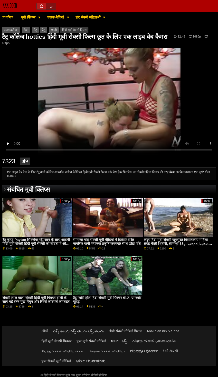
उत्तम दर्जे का (11, 30)
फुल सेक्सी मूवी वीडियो (56, 361)
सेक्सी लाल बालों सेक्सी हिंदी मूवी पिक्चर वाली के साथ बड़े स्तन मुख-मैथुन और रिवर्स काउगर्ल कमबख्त (35, 300)
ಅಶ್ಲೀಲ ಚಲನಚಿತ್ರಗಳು (90, 361)
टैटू (35, 30)
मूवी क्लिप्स (28, 17)
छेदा (26, 30)
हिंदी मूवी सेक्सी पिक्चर (56, 341)
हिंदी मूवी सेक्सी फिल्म (74, 30)
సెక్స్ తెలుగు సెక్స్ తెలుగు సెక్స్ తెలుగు (78, 331)
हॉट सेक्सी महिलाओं (88, 17)
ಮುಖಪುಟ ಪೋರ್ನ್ (144, 351)
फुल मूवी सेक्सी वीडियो (91, 341)
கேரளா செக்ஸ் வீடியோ (107, 351)
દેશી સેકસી (170, 351)
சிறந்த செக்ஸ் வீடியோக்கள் (62, 351)
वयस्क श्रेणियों (56, 17)
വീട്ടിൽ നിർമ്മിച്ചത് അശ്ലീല (154, 341)
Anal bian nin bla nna (163, 331)
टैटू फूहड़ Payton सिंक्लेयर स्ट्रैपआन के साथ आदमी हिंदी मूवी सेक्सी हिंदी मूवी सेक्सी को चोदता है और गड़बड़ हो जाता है (36, 244)
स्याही (54, 30)
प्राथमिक (7, 17)
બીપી (44, 331)
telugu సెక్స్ (119, 341)
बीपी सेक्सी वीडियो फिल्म (125, 331)
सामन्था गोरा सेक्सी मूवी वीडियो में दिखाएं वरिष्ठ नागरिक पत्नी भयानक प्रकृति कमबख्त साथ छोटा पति (107, 242)
